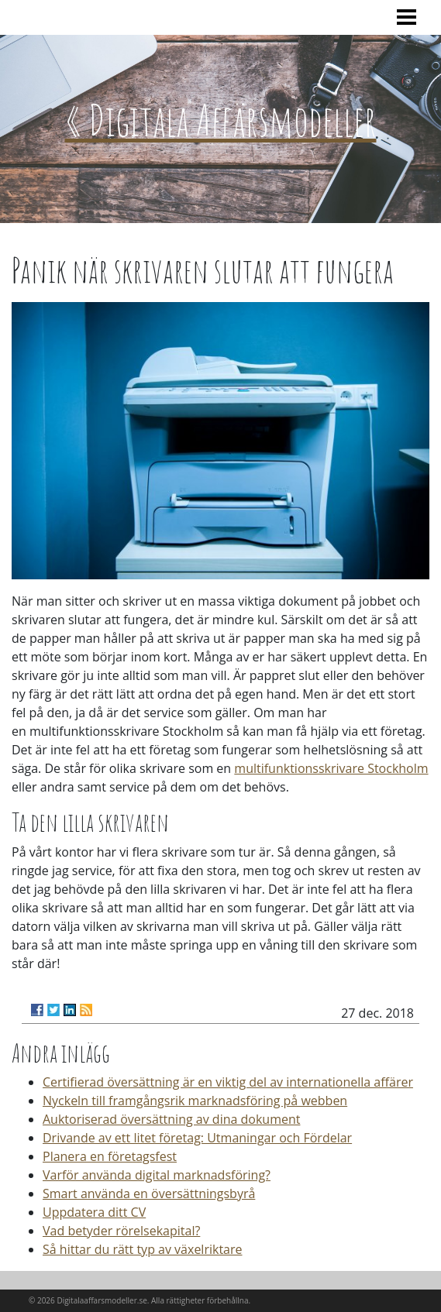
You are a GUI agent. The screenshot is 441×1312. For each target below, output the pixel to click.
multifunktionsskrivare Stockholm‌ (331, 768)
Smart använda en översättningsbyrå (149, 1193)
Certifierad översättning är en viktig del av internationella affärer (228, 1081)
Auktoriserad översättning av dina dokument (171, 1119)
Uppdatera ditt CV (94, 1212)
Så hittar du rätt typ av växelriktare (143, 1249)
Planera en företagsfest (110, 1156)
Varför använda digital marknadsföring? (156, 1174)
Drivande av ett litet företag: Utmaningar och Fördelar (197, 1137)
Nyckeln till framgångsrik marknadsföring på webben (195, 1100)
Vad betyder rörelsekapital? (121, 1230)
